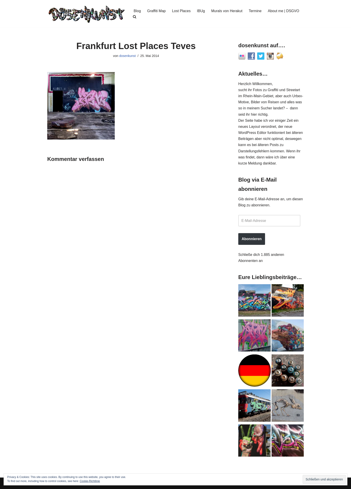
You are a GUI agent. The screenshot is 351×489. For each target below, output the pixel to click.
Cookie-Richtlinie (90, 481)
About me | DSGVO (283, 11)
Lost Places (181, 11)
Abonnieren (252, 239)
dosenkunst (127, 56)
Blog (137, 11)
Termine (255, 11)
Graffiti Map (156, 11)
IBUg (201, 11)
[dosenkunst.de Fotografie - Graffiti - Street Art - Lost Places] (86, 13)
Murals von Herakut (227, 11)
